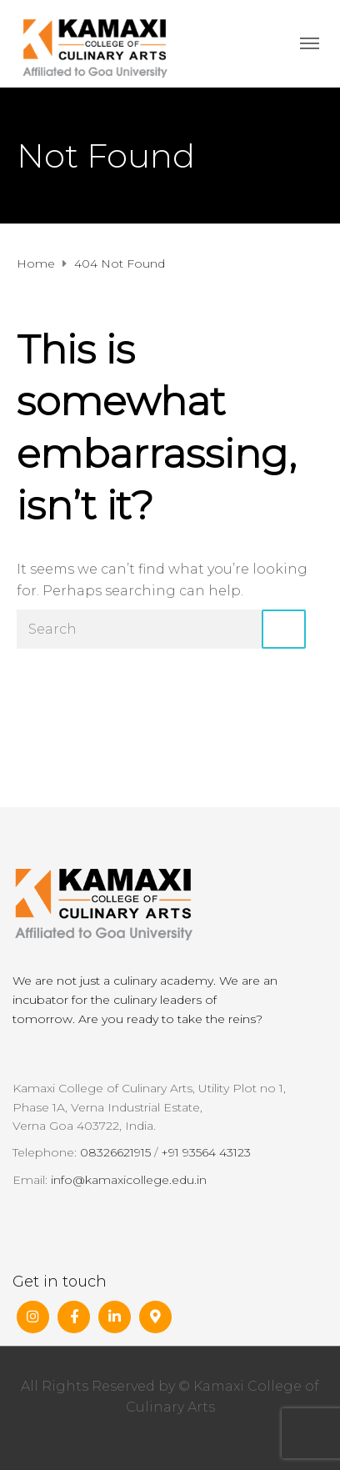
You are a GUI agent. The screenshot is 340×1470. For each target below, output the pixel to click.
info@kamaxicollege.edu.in (129, 1179)
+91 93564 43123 (206, 1152)
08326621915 (115, 1152)
